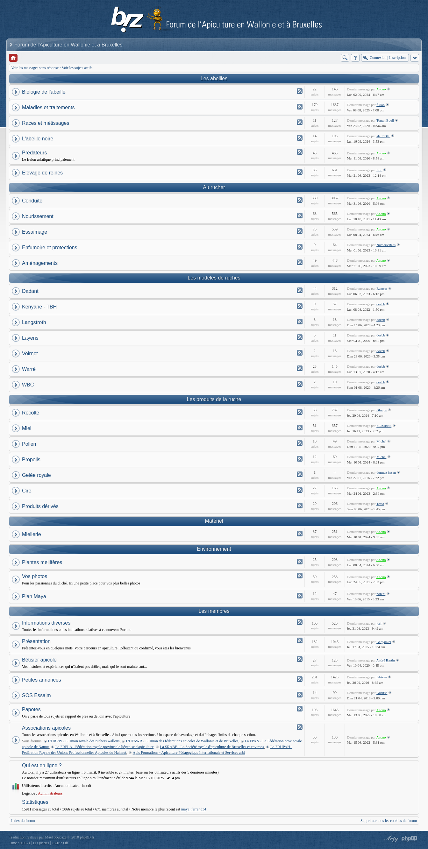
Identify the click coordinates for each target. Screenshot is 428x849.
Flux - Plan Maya (300, 595)
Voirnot (30, 353)
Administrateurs (50, 793)
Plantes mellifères (42, 562)
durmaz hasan (386, 472)
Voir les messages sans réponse (35, 68)
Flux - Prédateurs (300, 152)
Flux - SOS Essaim (300, 694)
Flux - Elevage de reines (300, 172)
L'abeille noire (37, 138)
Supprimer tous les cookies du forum (388, 820)
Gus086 (381, 693)
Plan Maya (34, 596)
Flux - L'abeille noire (300, 138)
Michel (381, 441)
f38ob (380, 105)
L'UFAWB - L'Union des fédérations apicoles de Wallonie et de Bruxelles (182, 741)
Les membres (214, 611)
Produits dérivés (40, 506)
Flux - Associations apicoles (300, 727)
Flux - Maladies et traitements (300, 107)
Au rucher (214, 187)
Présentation (36, 641)
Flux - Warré (300, 368)
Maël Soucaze (56, 837)
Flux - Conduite (300, 200)
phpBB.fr (87, 837)
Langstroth (34, 322)
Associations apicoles (46, 728)
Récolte (30, 412)
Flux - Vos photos (300, 575)
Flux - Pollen (300, 443)
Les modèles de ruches (214, 277)
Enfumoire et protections (49, 247)
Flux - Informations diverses (300, 622)
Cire (26, 490)
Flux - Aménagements (300, 262)
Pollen (29, 444)
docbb (380, 304)
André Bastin (385, 660)
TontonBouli (385, 120)
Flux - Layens (300, 337)
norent (380, 594)
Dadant (30, 291)
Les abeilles (214, 78)
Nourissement (38, 216)
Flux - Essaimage (300, 231)
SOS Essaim (36, 695)
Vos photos (34, 576)
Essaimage (34, 232)
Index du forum (23, 820)
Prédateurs (34, 152)
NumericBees (386, 245)
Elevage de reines (42, 172)
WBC (28, 384)
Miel (26, 428)
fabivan (381, 677)
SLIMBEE (383, 426)
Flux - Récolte (300, 412)
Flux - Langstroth (300, 321)
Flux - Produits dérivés (300, 505)
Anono (381, 89)
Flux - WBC (300, 384)
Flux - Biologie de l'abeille (300, 91)
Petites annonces (41, 680)
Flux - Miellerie (300, 533)
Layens (30, 338)
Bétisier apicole (39, 659)
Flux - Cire (300, 490)
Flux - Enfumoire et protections (300, 247)
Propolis (31, 459)
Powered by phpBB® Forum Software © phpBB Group (409, 838)
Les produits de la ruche (214, 399)
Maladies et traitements (48, 107)
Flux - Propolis (300, 459)
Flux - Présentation (300, 640)
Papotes (31, 709)
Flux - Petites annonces (300, 679)
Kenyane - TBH (39, 306)
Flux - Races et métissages (300, 122)
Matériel (214, 521)
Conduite (32, 200)
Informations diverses (46, 623)
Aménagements (40, 263)
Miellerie (31, 534)
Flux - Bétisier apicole (300, 659)
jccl (379, 623)
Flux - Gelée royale (300, 474)
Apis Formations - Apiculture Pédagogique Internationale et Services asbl (189, 752)
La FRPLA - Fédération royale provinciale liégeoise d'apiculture (104, 747)
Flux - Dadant (300, 290)
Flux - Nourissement (300, 215)
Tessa (380, 504)
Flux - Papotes (300, 708)
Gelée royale (36, 475)
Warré (29, 369)
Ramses (381, 288)
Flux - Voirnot (300, 353)
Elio (379, 170)
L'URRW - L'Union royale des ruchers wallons (84, 741)
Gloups (381, 410)
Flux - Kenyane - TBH (300, 306)
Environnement (214, 549)
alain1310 (383, 136)
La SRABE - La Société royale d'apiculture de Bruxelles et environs (212, 747)
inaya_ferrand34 (193, 809)
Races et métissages (45, 123)
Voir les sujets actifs (77, 68)
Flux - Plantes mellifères (300, 561)
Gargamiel (383, 642)
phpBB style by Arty (390, 838)
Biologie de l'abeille (43, 92)
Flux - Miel (300, 427)
